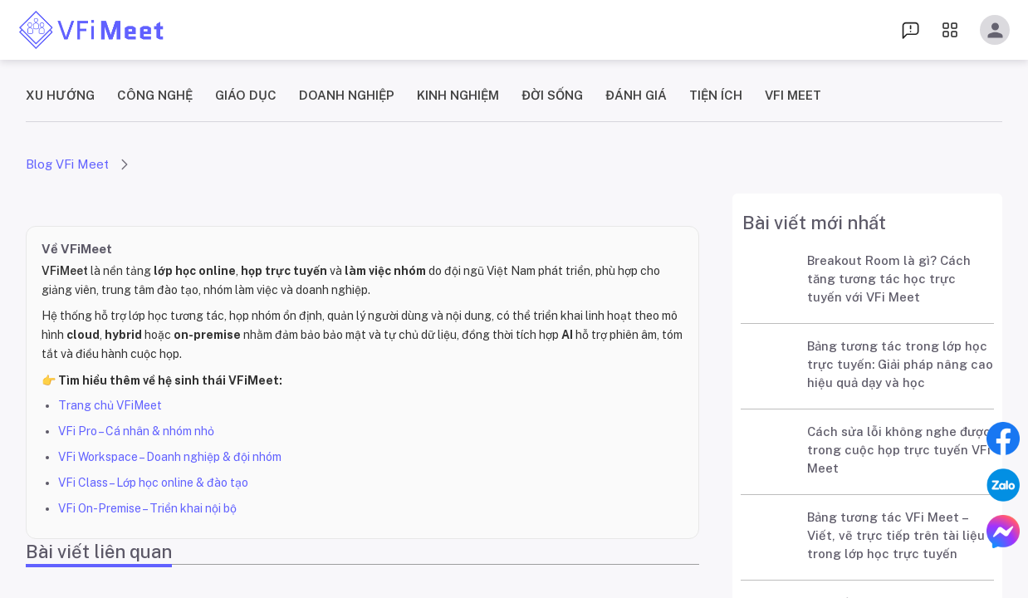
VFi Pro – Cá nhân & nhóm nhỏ (136, 431)
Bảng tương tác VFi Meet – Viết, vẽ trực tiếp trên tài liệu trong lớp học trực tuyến (896, 535)
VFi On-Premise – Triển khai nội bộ (147, 508)
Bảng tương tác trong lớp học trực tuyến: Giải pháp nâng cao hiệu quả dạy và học (900, 364)
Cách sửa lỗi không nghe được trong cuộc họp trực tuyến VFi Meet (899, 449)
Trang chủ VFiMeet (110, 405)
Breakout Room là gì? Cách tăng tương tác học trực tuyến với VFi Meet (889, 278)
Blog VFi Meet (67, 164)
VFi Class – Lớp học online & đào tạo (153, 482)
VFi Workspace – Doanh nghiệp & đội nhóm (169, 456)
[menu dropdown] (910, 29)
